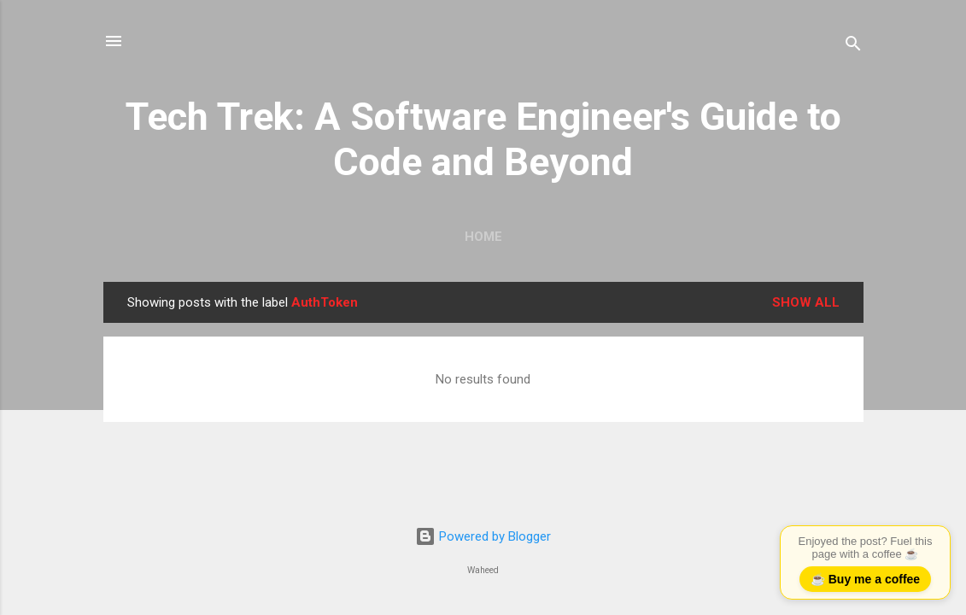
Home (483, 236)
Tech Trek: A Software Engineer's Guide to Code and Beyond (483, 139)
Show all (806, 302)
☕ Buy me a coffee (865, 579)
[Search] (853, 46)
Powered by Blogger (483, 536)
